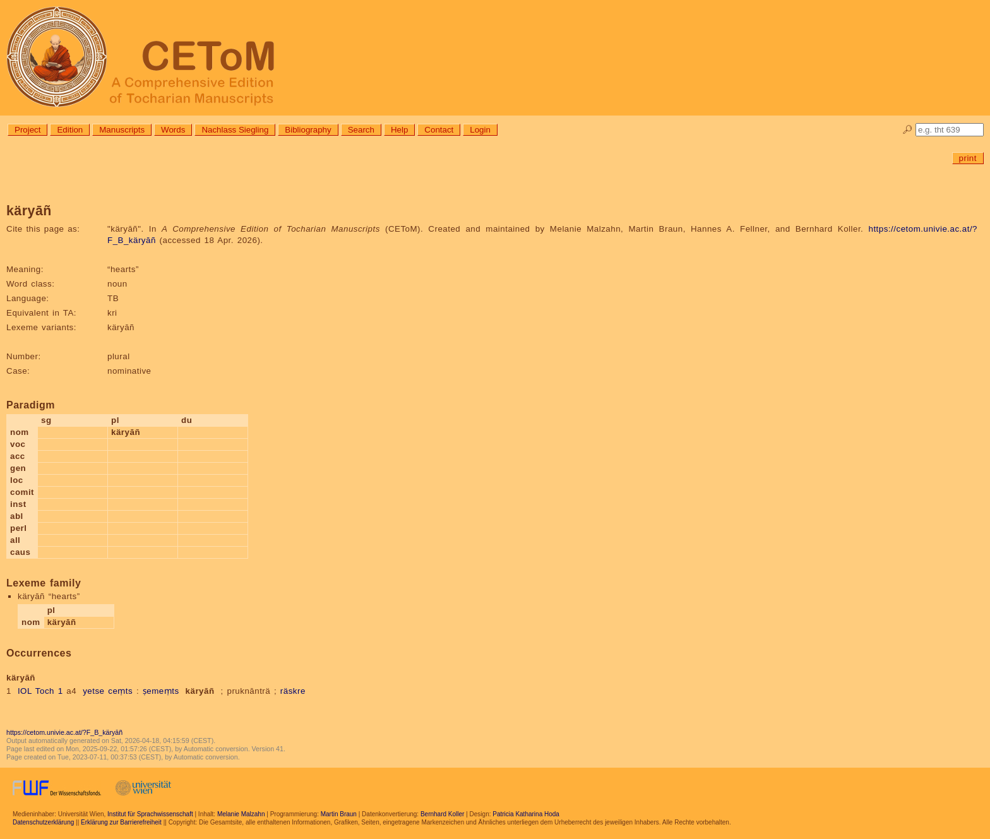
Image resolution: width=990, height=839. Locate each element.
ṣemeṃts (161, 691)
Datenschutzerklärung (43, 822)
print (968, 158)
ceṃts (120, 691)
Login (480, 129)
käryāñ (200, 691)
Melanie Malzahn (241, 814)
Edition (70, 129)
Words (173, 129)
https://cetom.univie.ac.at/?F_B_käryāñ (64, 732)
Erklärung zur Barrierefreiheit (121, 822)
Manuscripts (122, 129)
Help (399, 129)
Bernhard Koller (442, 814)
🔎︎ (907, 129)
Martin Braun (339, 814)
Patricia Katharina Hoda (525, 814)
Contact (438, 129)
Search (361, 129)
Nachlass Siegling (234, 129)
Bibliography (308, 129)
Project (27, 129)
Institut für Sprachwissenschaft (150, 814)
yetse (93, 691)
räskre (293, 691)
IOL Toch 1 (40, 691)
